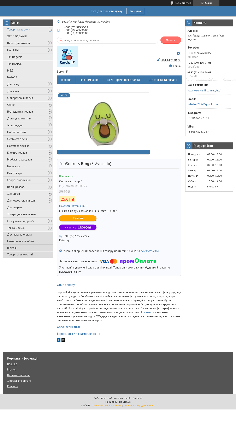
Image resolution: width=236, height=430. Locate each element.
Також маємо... (16, 228)
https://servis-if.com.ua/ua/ (204, 90)
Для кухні (13, 91)
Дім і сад (13, 84)
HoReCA (12, 77)
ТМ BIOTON (14, 64)
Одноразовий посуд (20, 98)
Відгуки (12, 248)
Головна (66, 79)
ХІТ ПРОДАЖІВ (17, 36)
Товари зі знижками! (20, 254)
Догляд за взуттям (19, 118)
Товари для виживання (21, 214)
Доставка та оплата (19, 234)
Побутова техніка (18, 146)
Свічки (11, 105)
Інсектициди (15, 125)
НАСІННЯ (13, 50)
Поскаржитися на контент (107, 405)
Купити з (78, 227)
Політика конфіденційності (139, 405)
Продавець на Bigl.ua (118, 401)
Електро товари (17, 152)
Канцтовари (14, 173)
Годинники (13, 166)
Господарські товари (20, 111)
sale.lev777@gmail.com (203, 104)
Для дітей (13, 194)
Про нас (12, 364)
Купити (78, 218)
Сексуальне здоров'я (20, 221)
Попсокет (146, 312)
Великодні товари (18, 43)
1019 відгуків (183, 2)
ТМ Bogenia (14, 57)
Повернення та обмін (20, 241)
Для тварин (14, 207)
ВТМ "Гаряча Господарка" (124, 79)
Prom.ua (137, 398)
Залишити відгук (171, 60)
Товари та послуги (18, 29)
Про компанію (89, 79)
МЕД (10, 70)
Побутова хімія (16, 132)
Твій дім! (136, 11)
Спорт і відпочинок (19, 180)
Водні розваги (16, 187)
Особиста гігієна (17, 139)
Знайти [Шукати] (170, 40)
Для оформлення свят (21, 200)
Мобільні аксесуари (19, 159)
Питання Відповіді (18, 375)
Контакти (12, 386)
